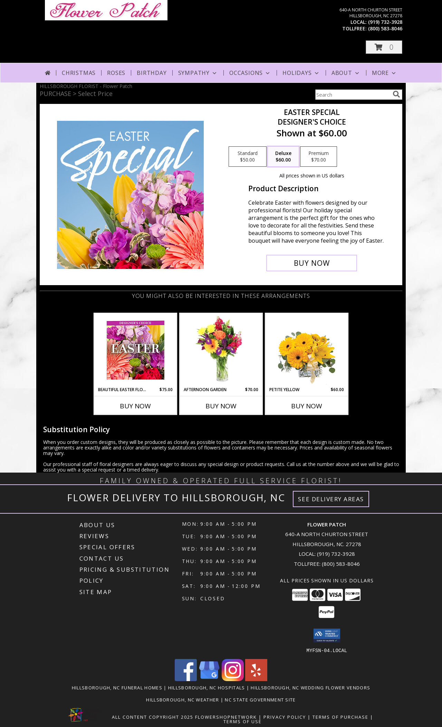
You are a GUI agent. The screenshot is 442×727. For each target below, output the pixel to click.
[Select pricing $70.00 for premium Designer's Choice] (318, 157)
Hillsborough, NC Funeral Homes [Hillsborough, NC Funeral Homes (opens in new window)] (117, 687)
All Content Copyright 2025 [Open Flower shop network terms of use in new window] (152, 717)
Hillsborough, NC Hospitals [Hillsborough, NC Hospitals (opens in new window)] (206, 687)
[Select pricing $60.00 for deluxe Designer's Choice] (283, 157)
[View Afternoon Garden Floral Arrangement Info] (221, 350)
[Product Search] (353, 94)
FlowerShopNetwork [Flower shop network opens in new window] (226, 717)
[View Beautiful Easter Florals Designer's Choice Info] (135, 350)
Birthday (151, 73)
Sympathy (198, 73)
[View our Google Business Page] (209, 679)
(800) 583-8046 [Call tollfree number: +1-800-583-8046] (385, 28)
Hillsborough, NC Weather (182, 699)
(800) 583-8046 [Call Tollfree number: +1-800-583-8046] (341, 563)
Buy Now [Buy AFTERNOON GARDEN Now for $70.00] (221, 405)
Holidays (301, 73)
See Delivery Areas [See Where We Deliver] (331, 499)
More (384, 73)
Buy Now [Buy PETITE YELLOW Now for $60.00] (306, 405)
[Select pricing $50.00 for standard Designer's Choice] (247, 157)
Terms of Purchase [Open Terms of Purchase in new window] (340, 717)
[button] (384, 47)
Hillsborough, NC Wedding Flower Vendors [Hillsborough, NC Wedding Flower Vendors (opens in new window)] (310, 687)
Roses (116, 73)
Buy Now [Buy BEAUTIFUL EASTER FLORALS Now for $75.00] (135, 405)
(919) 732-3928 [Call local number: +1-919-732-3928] (385, 22)
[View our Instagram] (233, 679)
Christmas (79, 73)
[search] (396, 94)
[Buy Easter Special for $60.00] (311, 263)
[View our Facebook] (186, 679)
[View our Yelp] (256, 679)
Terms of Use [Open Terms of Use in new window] (242, 721)
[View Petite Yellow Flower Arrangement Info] (307, 350)
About (346, 73)
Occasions (250, 73)
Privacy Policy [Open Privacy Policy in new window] (284, 717)
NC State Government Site (260, 699)
